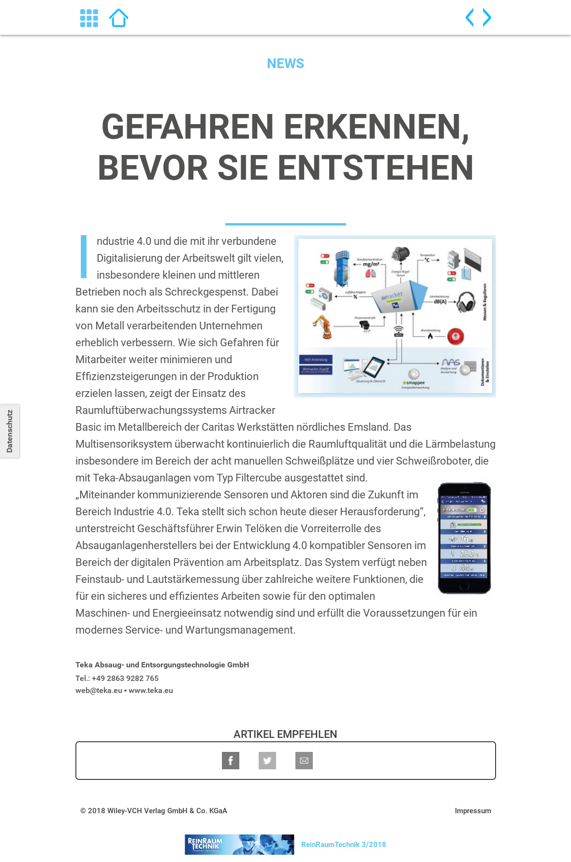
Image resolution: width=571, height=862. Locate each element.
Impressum (473, 810)
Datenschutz (9, 431)
